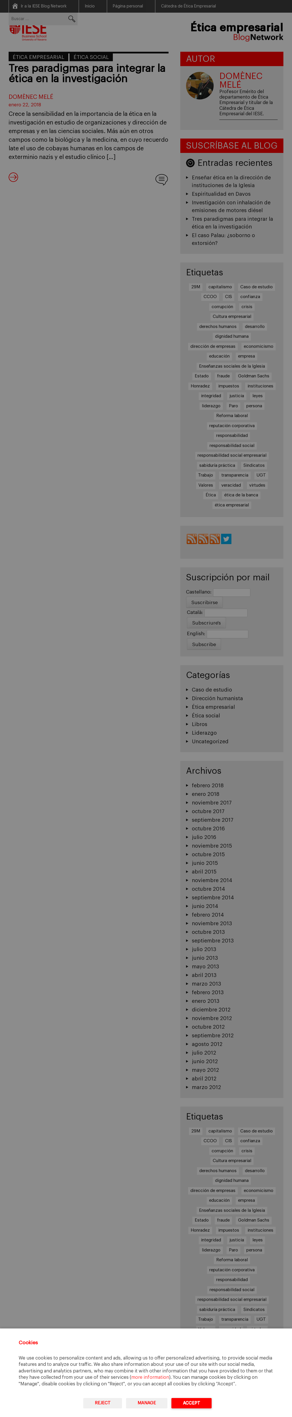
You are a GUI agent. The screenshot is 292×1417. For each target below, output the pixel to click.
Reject (103, 1403)
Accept (191, 1403)
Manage (147, 1403)
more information (150, 1377)
